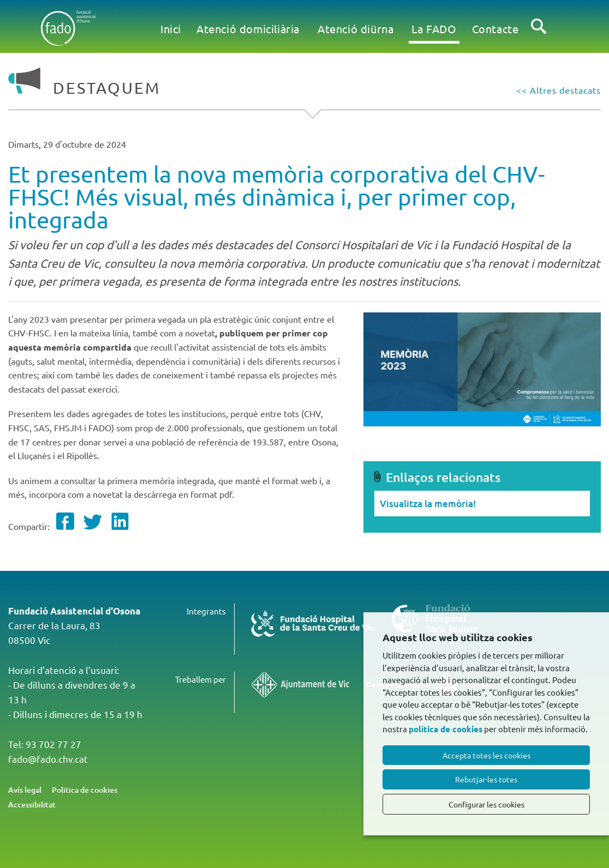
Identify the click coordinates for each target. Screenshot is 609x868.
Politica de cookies (84, 790)
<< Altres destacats (558, 90)
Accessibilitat (32, 804)
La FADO (433, 28)
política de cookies (445, 729)
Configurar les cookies (486, 804)
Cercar (538, 35)
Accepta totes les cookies (486, 755)
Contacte (495, 28)
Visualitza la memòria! (428, 503)
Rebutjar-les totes (486, 779)
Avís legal (24, 790)
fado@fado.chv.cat (48, 758)
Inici (170, 28)
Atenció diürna (355, 28)
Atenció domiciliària (248, 28)
